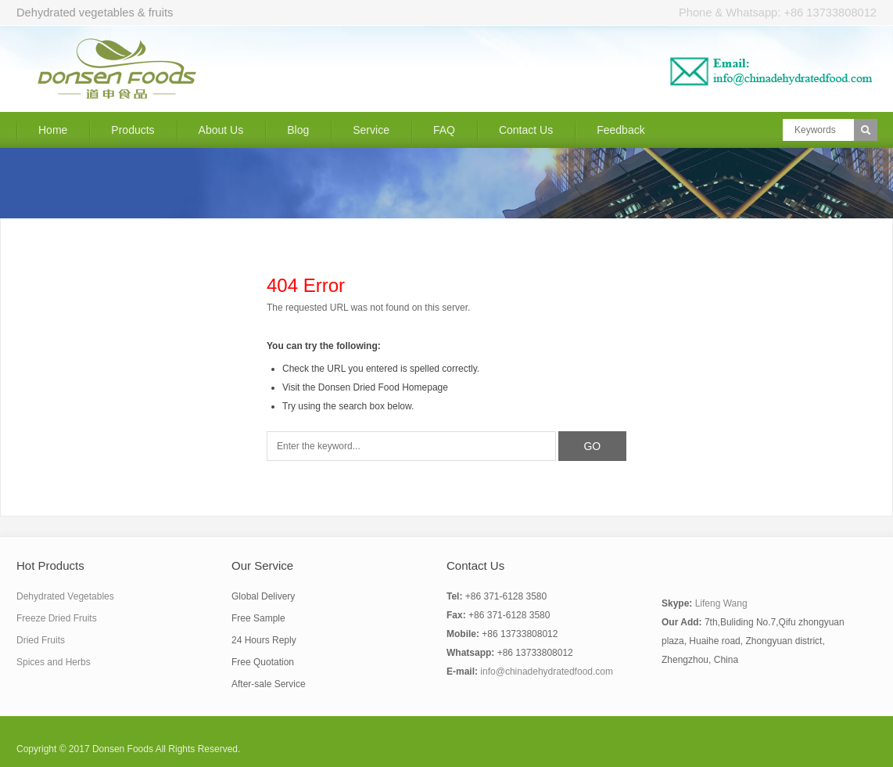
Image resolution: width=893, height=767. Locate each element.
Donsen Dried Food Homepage (383, 387)
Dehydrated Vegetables (65, 596)
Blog (298, 130)
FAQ (444, 130)
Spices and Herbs (53, 662)
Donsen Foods (122, 749)
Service (371, 130)
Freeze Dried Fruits (56, 618)
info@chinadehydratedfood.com (546, 671)
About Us (221, 130)
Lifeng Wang (721, 603)
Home (52, 130)
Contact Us (526, 130)
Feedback (620, 130)
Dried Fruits (40, 640)
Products (132, 130)
